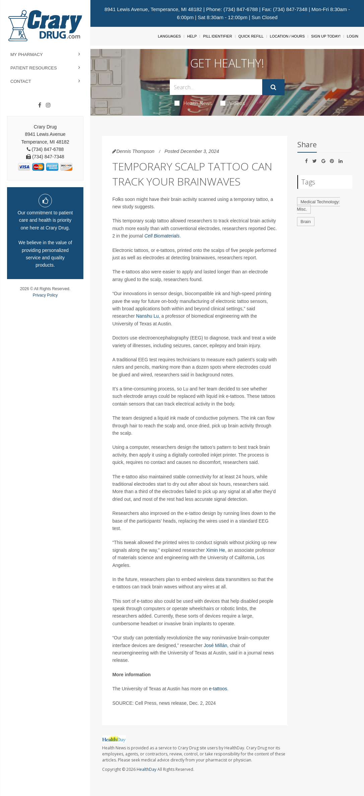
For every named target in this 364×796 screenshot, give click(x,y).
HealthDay (146, 769)
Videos (232, 103)
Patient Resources (33, 67)
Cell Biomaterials (161, 235)
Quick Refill (251, 36)
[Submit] (273, 87)
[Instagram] (48, 105)
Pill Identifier (217, 36)
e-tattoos (218, 688)
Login (352, 36)
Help (192, 36)
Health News (193, 103)
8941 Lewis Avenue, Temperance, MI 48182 (153, 9)
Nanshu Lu (147, 316)
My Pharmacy (26, 54)
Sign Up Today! (326, 36)
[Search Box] (216, 87)
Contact (20, 81)
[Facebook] (39, 105)
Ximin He (215, 550)
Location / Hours (287, 36)
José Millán (215, 645)
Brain (306, 221)
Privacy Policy (45, 295)
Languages (169, 36)
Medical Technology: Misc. (318, 205)
